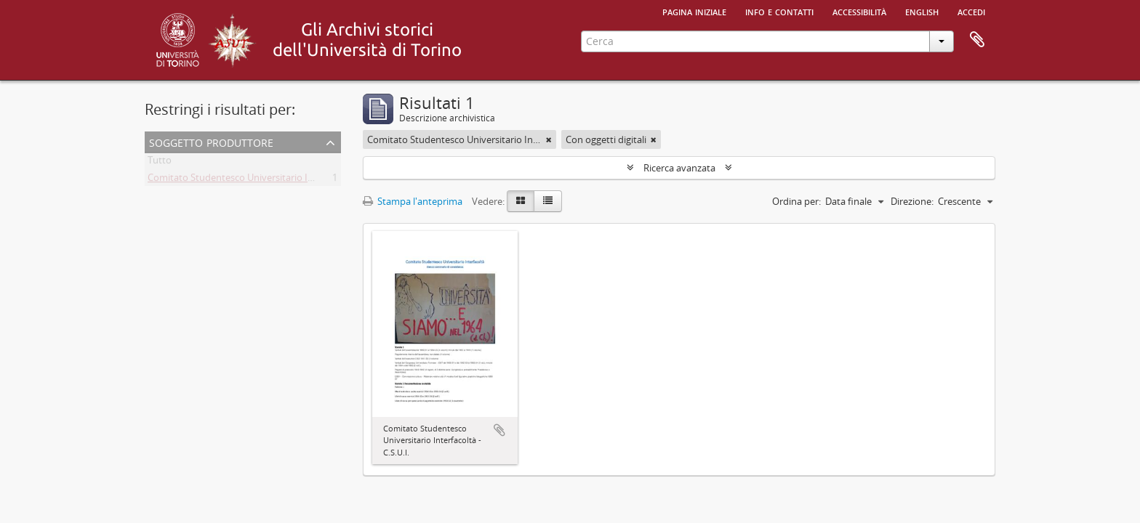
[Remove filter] (549, 139)
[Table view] (548, 201)
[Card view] (520, 201)
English (922, 11)
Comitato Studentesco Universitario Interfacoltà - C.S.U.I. (269, 180)
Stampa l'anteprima (412, 201)
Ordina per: (796, 201)
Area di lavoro (977, 40)
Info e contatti (779, 11)
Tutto (160, 162)
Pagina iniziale (694, 11)
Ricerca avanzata (679, 167)
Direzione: (912, 201)
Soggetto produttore (211, 141)
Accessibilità (859, 11)
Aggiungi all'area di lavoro (499, 430)
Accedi (971, 11)
